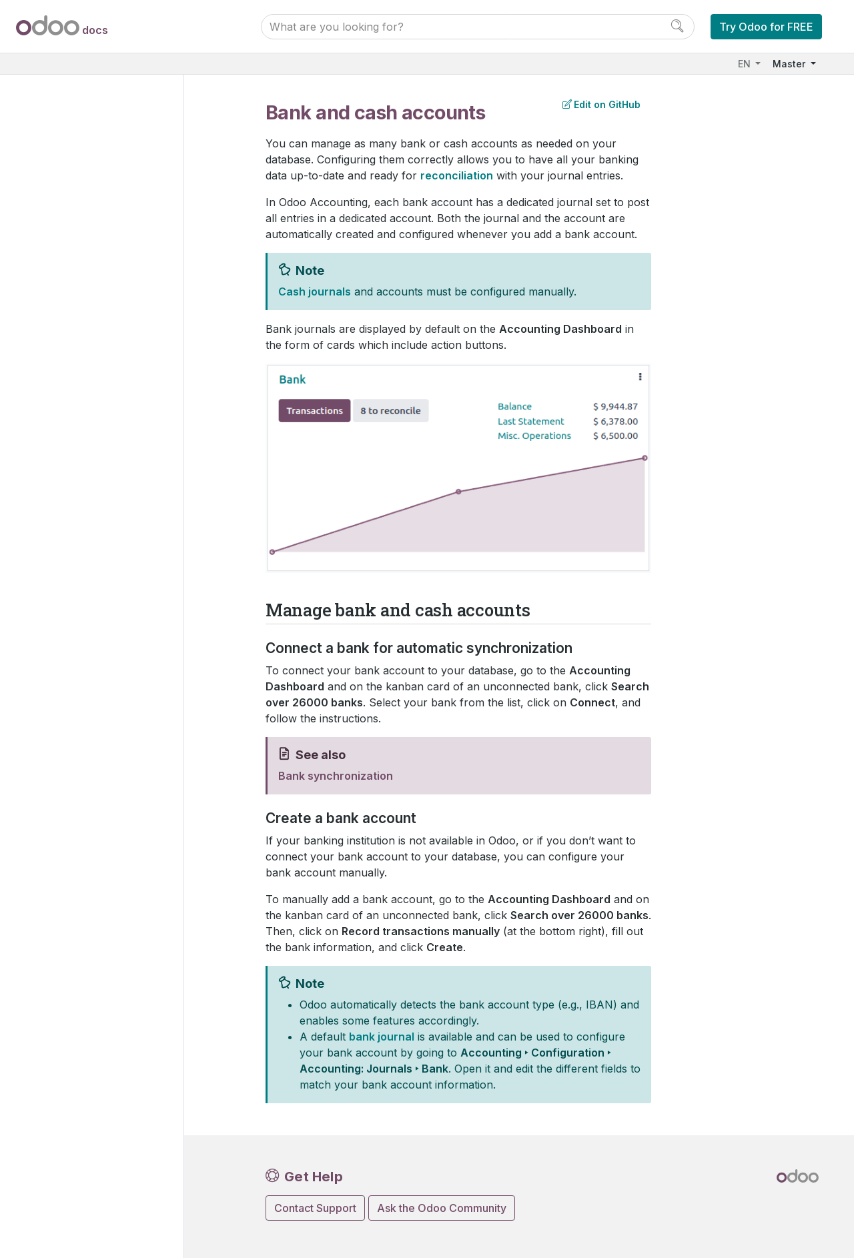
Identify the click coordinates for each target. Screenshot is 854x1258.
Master (790, 63)
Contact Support (315, 1208)
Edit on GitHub (601, 104)
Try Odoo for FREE (766, 26)
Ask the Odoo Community (441, 1208)
